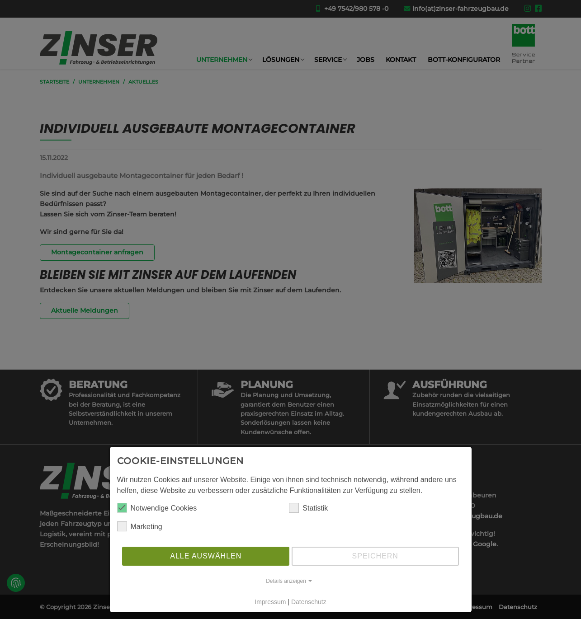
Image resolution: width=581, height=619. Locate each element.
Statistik (308, 508)
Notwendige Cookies (157, 508)
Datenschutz (308, 601)
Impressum (270, 601)
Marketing (139, 526)
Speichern (375, 556)
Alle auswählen (205, 556)
